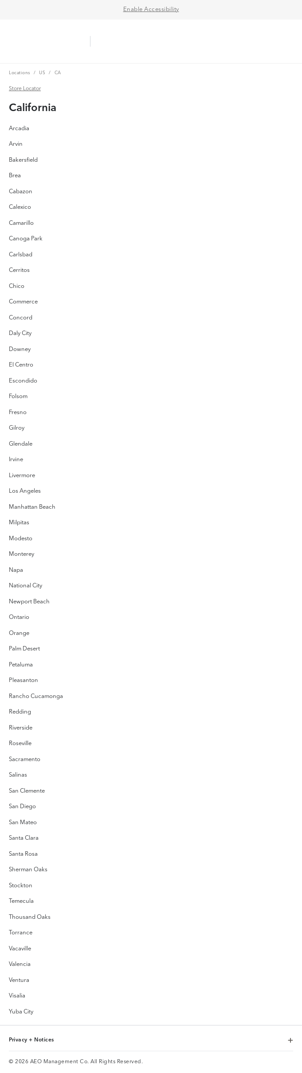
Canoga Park (26, 239)
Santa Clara (24, 838)
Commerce (23, 302)
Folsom (18, 396)
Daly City (20, 333)
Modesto (20, 539)
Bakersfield (23, 160)
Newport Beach (29, 602)
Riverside (20, 728)
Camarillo (21, 223)
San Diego (22, 807)
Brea (15, 176)
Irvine (16, 460)
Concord (20, 318)
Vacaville (20, 949)
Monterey (21, 554)
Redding (20, 712)
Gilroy (16, 428)
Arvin (16, 144)
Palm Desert (24, 649)
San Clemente (27, 791)
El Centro (21, 365)
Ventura (19, 980)
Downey (20, 349)
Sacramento (24, 759)
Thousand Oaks (30, 917)
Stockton (20, 886)
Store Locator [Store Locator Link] (25, 88)
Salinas (18, 775)
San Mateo (23, 823)
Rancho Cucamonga (36, 696)
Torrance (20, 933)
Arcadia (19, 129)
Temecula (21, 901)
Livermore (22, 476)
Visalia (17, 996)
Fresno (18, 412)
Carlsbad (20, 255)
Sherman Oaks (28, 870)
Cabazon (20, 192)
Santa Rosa (23, 854)
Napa (16, 570)
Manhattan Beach (32, 507)
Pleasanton (23, 680)
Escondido (23, 381)
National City (25, 586)
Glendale (20, 444)
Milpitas (19, 523)
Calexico (20, 207)
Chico (16, 286)
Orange (19, 633)
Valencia (20, 964)
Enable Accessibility (151, 9)
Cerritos (19, 270)
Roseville (20, 743)
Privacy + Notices (151, 1040)
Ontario (19, 617)
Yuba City (21, 1012)
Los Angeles (25, 491)
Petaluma (21, 665)
